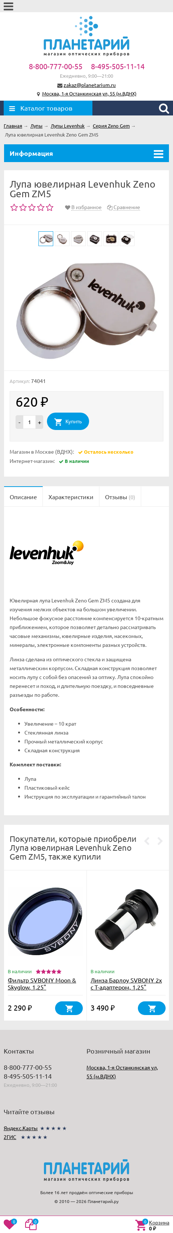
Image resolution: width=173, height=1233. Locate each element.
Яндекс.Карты (21, 1128)
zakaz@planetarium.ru (90, 84)
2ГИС (10, 1136)
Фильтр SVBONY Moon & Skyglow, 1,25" (42, 983)
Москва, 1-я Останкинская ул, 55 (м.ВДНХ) (89, 93)
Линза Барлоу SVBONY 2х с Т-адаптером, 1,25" (126, 983)
